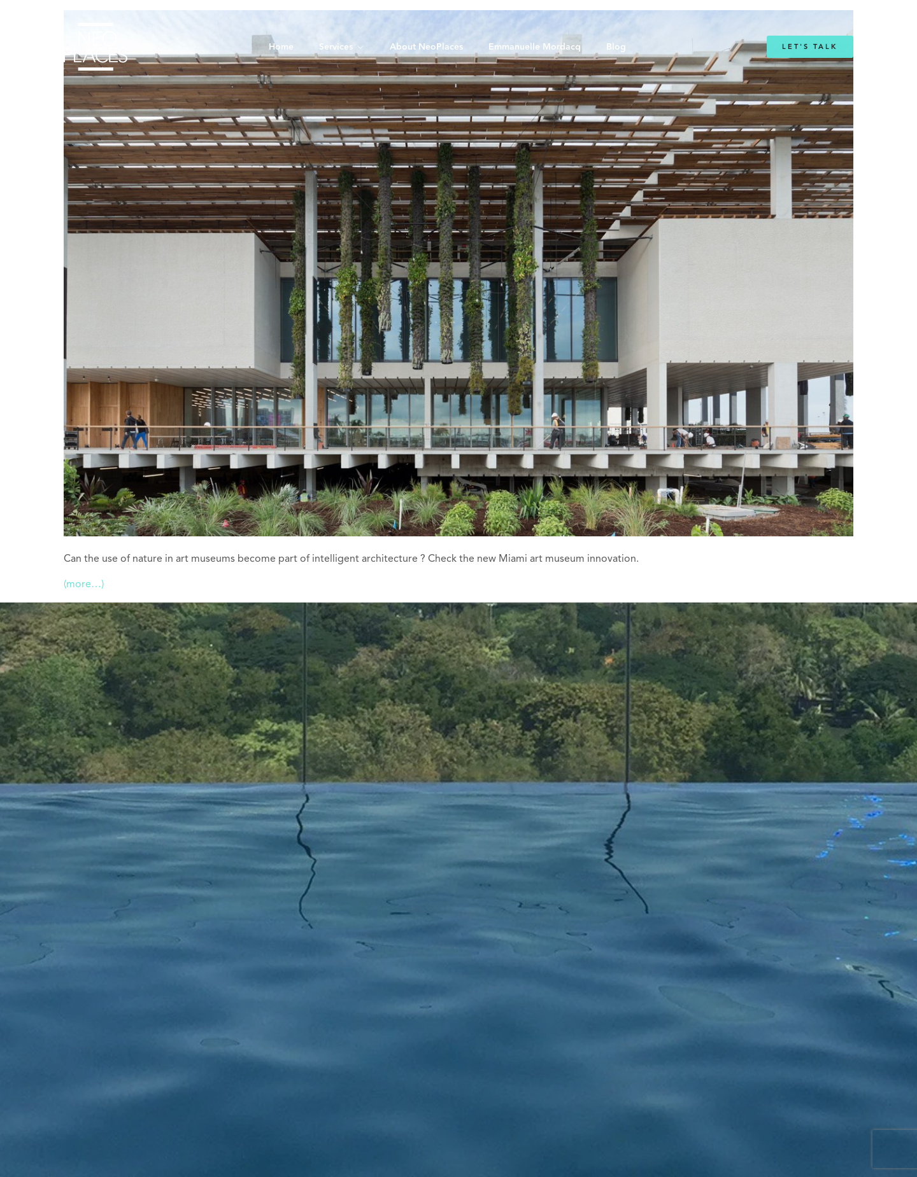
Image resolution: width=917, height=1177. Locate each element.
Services (336, 47)
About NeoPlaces (426, 47)
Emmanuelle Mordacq (534, 47)
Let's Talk (810, 46)
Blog (616, 47)
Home (281, 47)
